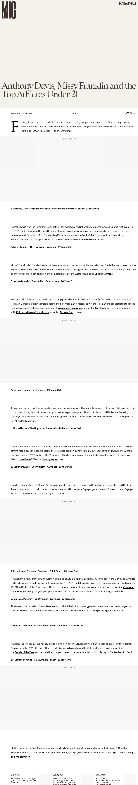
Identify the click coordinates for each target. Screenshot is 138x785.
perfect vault (77, 610)
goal (99, 416)
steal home (25, 459)
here (61, 493)
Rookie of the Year (24, 652)
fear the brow (88, 239)
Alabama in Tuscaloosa (70, 308)
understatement (104, 274)
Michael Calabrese (22, 114)
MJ (122, 591)
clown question (50, 459)
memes (51, 606)
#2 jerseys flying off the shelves (32, 312)
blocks (76, 239)
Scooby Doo (66, 312)
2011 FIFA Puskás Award (112, 412)
